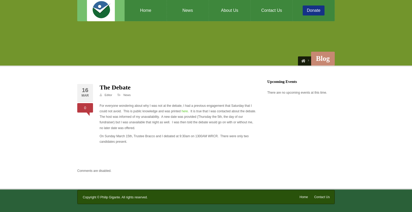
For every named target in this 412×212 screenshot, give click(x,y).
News (187, 10)
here (185, 111)
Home (145, 10)
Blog (323, 58)
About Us (229, 10)
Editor (108, 95)
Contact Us (271, 10)
